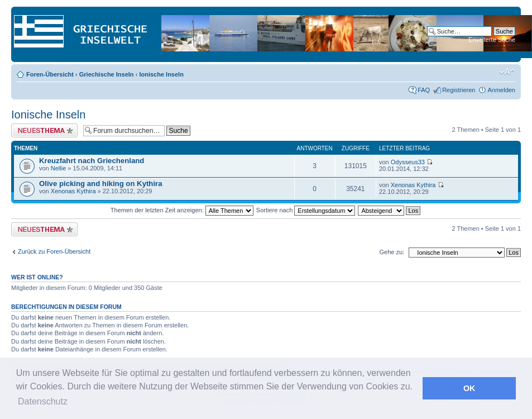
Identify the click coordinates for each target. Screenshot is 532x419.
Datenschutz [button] (43, 401)
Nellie (58, 168)
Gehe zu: (391, 252)
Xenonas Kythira (73, 191)
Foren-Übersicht (50, 74)
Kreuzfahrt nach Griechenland (91, 160)
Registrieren (458, 90)
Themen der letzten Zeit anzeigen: (182, 210)
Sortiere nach (305, 210)
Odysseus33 (408, 162)
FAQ (424, 90)
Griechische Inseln (106, 74)
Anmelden (501, 90)
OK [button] (469, 388)
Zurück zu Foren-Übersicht (54, 251)
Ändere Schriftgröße (507, 72)
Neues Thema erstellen (44, 130)
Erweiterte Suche (491, 39)
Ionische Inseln (161, 74)
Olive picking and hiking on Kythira (100, 183)
